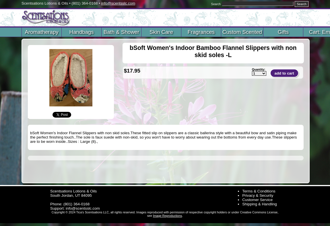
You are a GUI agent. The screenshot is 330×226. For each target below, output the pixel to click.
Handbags (81, 32)
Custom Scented (242, 32)
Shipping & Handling (259, 204)
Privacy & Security (257, 195)
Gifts (283, 32)
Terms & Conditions (258, 191)
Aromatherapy (41, 32)
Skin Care (161, 32)
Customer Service (257, 200)
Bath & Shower (121, 32)
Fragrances (201, 32)
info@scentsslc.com (118, 3)
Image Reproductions (167, 215)
